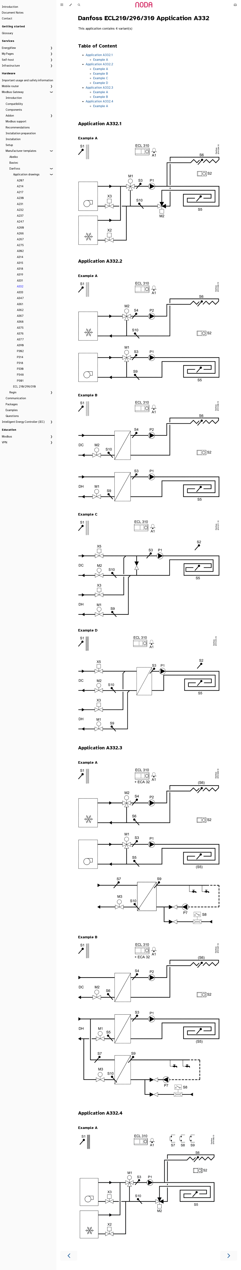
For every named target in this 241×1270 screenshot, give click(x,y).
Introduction (10, 6)
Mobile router (10, 86)
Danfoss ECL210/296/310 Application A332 (143, 18)
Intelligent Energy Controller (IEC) (23, 422)
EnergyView (9, 48)
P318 (20, 363)
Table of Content (97, 46)
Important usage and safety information (27, 80)
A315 (20, 263)
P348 (20, 374)
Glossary (7, 33)
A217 (20, 192)
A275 (20, 245)
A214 (20, 186)
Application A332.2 (99, 64)
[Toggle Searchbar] (79, 5)
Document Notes (13, 12)
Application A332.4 (99, 101)
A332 (20, 286)
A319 (20, 274)
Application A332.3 (99, 88)
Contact (7, 18)
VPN (4, 442)
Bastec (13, 162)
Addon (10, 115)
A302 (20, 251)
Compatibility (14, 104)
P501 (20, 380)
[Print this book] (235, 5)
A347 (20, 298)
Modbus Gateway (12, 92)
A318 (20, 268)
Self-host (8, 59)
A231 (20, 204)
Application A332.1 (99, 55)
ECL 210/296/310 (24, 386)
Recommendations (18, 127)
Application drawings (26, 174)
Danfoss (14, 168)
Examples (12, 410)
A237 (20, 215)
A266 (20, 233)
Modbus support (16, 121)
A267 (20, 239)
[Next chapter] (228, 1256)
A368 (20, 321)
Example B (100, 74)
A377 (20, 339)
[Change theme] (70, 5)
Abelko (13, 157)
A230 (20, 198)
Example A (100, 60)
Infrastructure (11, 65)
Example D (100, 83)
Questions (12, 416)
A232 (20, 210)
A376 (20, 333)
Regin (12, 392)
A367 (20, 316)
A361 (20, 304)
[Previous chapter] (68, 1256)
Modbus (7, 436)
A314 (20, 257)
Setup (9, 145)
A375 (20, 327)
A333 (20, 292)
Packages (12, 404)
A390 (20, 345)
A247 (20, 221)
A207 (20, 180)
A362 (20, 310)
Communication (16, 398)
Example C (100, 78)
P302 (20, 351)
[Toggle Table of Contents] (61, 5)
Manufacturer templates (21, 151)
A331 (20, 280)
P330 (20, 369)
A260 (20, 227)
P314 (20, 357)
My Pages (8, 53)
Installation (13, 139)
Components (14, 109)
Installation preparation (21, 133)
